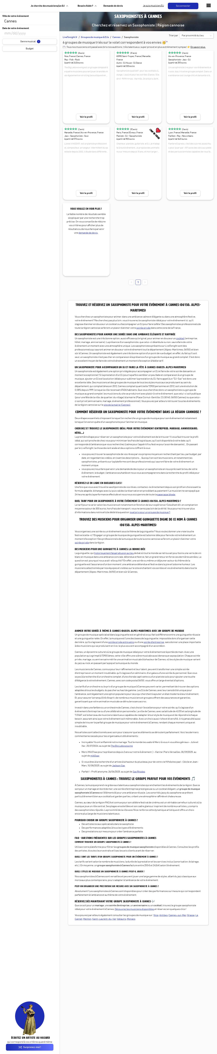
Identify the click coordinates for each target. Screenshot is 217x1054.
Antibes (163, 915)
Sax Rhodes (139, 772)
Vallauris (121, 919)
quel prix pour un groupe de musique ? (150, 512)
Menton (87, 919)
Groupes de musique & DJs (95, 37)
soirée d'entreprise (154, 642)
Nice (156, 915)
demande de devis (88, 233)
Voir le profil (86, 117)
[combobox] (29, 21)
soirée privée (143, 328)
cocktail (180, 338)
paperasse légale (166, 494)
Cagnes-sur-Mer (177, 915)
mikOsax (94, 756)
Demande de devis (113, 6)
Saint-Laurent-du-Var (104, 919)
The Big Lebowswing (122, 746)
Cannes (116, 37)
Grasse (191, 915)
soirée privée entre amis (121, 642)
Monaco (131, 919)
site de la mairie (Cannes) (117, 405)
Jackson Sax (118, 765)
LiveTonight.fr (70, 37)
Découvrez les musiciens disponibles (134, 909)
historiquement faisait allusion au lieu (114, 553)
